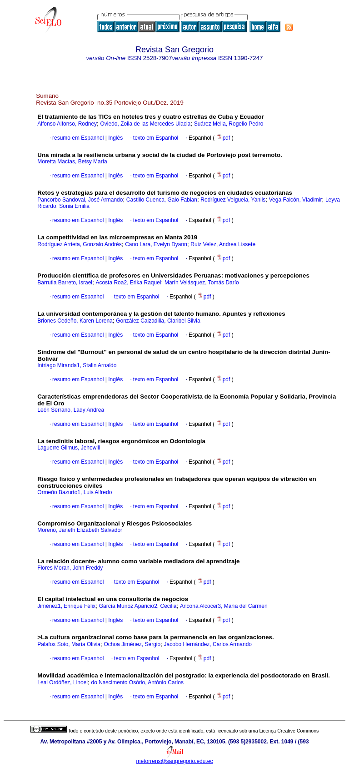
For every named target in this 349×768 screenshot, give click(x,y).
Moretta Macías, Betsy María (72, 161)
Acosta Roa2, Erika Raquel (128, 282)
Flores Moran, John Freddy (70, 568)
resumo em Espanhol (78, 138)
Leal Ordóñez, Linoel (62, 682)
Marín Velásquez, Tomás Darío (202, 282)
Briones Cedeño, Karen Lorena (74, 321)
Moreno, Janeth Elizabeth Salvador (79, 530)
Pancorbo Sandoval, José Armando (80, 200)
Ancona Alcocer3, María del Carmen (224, 606)
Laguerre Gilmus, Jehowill (68, 448)
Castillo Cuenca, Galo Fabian (161, 200)
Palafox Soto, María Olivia (68, 644)
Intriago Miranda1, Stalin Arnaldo (76, 365)
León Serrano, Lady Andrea (70, 410)
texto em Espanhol (155, 138)
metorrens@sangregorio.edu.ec (174, 761)
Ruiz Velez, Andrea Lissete (222, 244)
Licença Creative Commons (289, 730)
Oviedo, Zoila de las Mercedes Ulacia (145, 124)
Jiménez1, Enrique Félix (66, 606)
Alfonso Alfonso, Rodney (67, 124)
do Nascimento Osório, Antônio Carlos (137, 682)
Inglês (115, 138)
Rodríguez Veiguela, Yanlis (232, 200)
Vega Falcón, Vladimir (295, 200)
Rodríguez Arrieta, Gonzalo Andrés (79, 244)
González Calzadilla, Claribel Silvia (158, 321)
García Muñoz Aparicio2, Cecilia (138, 606)
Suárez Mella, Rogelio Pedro (229, 124)
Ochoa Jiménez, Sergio (132, 644)
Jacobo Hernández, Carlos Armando (208, 644)
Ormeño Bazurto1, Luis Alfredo (74, 492)
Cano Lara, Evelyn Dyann (156, 244)
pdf (224, 138)
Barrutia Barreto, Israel (64, 282)
